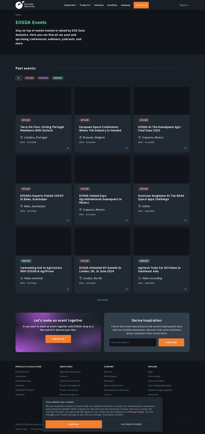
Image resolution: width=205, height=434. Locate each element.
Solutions (99, 5)
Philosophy (109, 381)
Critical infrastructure (70, 381)
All (18, 78)
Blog (150, 372)
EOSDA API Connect (25, 390)
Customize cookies (131, 424)
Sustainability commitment (116, 390)
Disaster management (70, 385)
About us (108, 372)
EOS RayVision (22, 372)
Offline (29, 78)
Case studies (154, 376)
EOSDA (25, 5)
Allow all (74, 424)
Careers (107, 394)
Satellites (112, 5)
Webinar (57, 78)
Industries (69, 5)
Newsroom (153, 394)
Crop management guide (159, 385)
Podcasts (43, 78)
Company (125, 5)
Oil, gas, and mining (69, 390)
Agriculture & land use (70, 372)
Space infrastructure (113, 385)
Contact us (141, 5)
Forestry (64, 376)
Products (84, 5)
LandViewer (21, 376)
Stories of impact (156, 381)
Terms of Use (21, 429)
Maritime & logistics (69, 394)
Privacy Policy (37, 429)
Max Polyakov (110, 376)
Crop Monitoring (23, 381)
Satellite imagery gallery (160, 390)
